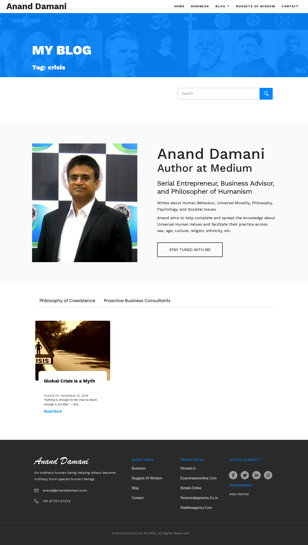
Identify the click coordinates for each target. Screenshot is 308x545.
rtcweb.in (188, 468)
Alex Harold (239, 494)
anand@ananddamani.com (65, 490)
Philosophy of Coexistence (67, 301)
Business (200, 6)
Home (179, 6)
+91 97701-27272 (56, 501)
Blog (222, 6)
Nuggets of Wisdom (255, 6)
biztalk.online (191, 488)
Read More (53, 411)
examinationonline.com (199, 478)
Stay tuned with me (190, 249)
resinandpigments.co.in (199, 498)
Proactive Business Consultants (137, 301)
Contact (289, 6)
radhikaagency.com (196, 508)
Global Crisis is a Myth (69, 381)
